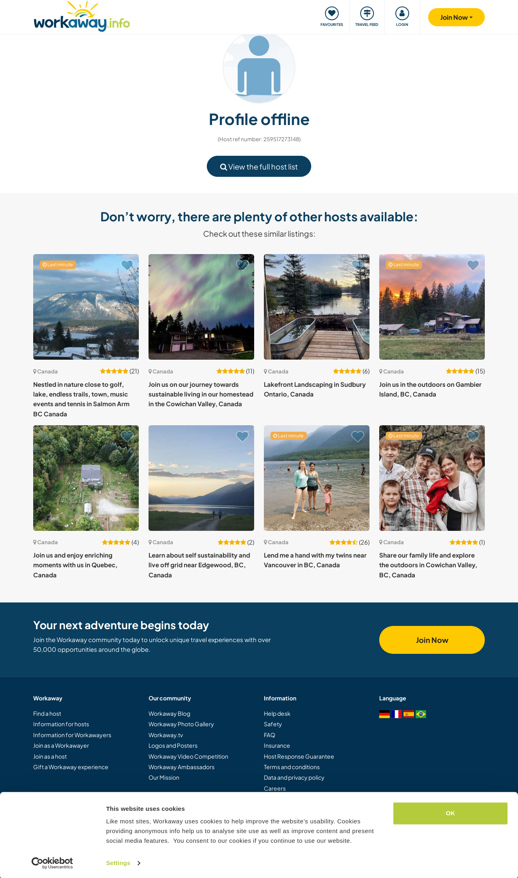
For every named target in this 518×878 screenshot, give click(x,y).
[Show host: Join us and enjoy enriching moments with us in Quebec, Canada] (86, 478)
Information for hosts (61, 723)
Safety (273, 723)
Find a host (47, 713)
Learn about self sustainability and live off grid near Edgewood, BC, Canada (199, 565)
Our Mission (164, 777)
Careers (275, 788)
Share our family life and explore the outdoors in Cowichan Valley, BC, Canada (428, 565)
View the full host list (259, 166)
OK (450, 812)
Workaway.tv (166, 734)
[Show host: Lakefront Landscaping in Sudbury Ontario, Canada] (316, 307)
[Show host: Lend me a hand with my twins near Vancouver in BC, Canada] (316, 478)
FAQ (269, 734)
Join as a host (50, 756)
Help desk (277, 713)
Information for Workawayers (72, 734)
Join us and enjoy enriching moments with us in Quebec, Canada (75, 565)
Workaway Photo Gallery (181, 723)
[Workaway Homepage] (82, 15)
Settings (118, 862)
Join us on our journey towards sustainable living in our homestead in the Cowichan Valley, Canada (201, 394)
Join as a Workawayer (61, 745)
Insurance (277, 745)
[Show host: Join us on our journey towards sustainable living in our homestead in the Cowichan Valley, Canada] (201, 307)
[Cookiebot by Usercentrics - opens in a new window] (52, 862)
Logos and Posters (173, 745)
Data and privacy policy (294, 777)
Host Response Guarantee (299, 756)
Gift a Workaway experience (70, 766)
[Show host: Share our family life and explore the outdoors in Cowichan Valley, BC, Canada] (432, 478)
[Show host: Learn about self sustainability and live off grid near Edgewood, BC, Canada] (201, 478)
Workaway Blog (169, 713)
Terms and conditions (292, 766)
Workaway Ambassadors (181, 766)
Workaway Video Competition (188, 756)
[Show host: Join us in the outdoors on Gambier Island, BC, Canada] (432, 307)
